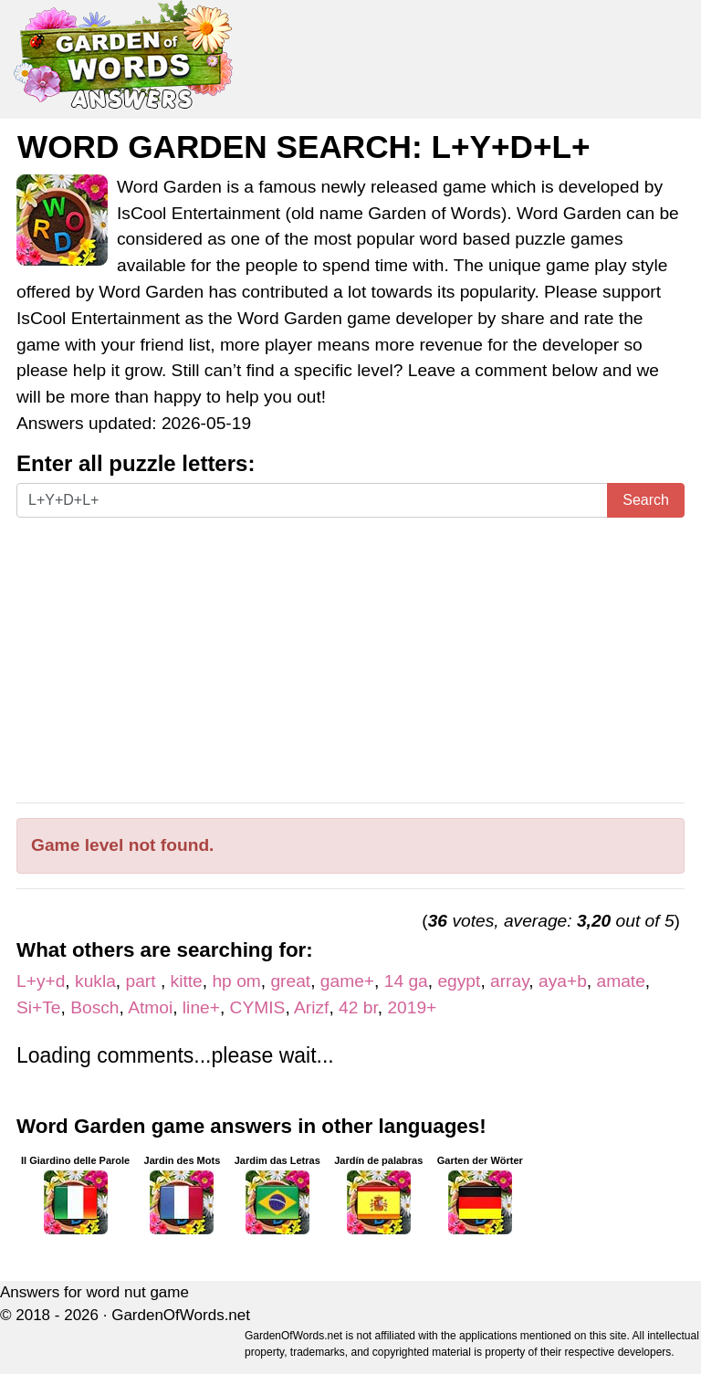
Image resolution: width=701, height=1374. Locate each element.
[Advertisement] (350, 660)
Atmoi (150, 1007)
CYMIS (258, 1007)
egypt (458, 981)
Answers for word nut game (94, 1292)
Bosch (94, 1007)
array (509, 981)
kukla (95, 981)
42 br (358, 1007)
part (143, 981)
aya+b (563, 981)
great (290, 981)
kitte (187, 981)
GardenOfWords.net (180, 1315)
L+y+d (40, 981)
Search (646, 500)
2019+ (411, 1007)
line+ (201, 1007)
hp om (236, 981)
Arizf (311, 1007)
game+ (347, 981)
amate (621, 981)
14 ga (406, 981)
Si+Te (38, 1007)
